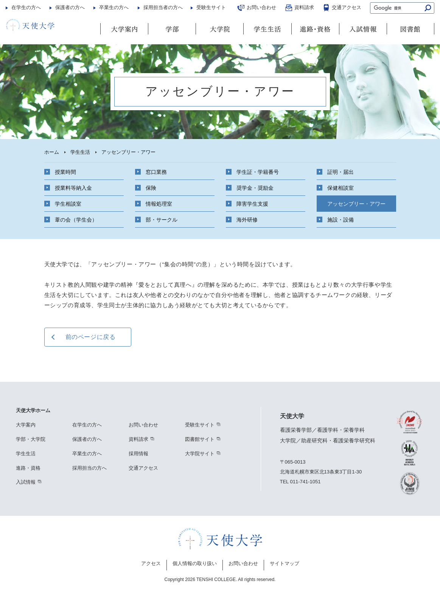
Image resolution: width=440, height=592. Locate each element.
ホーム (51, 152)
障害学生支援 (252, 202)
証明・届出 (340, 170)
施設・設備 (340, 218)
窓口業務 (156, 170)
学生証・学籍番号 (257, 170)
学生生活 (80, 152)
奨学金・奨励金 (255, 186)
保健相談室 (340, 186)
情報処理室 (159, 202)
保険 (151, 186)
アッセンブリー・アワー (356, 202)
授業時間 (65, 170)
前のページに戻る (90, 337)
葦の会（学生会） (76, 218)
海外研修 (247, 218)
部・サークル (161, 218)
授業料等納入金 (73, 186)
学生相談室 (68, 202)
